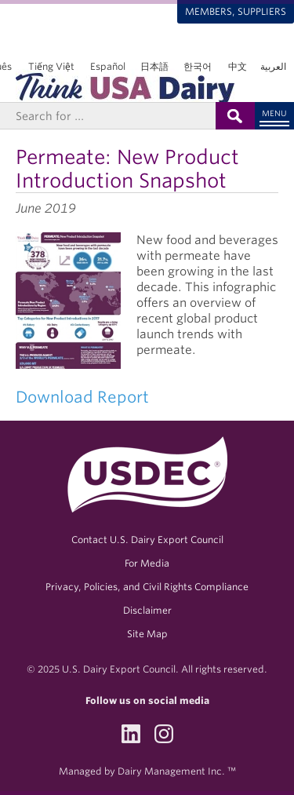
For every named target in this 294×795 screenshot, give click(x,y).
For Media (147, 563)
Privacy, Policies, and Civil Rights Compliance (147, 587)
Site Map (147, 634)
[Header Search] (108, 115)
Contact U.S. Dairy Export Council (147, 539)
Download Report (82, 397)
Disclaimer (147, 610)
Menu (274, 113)
